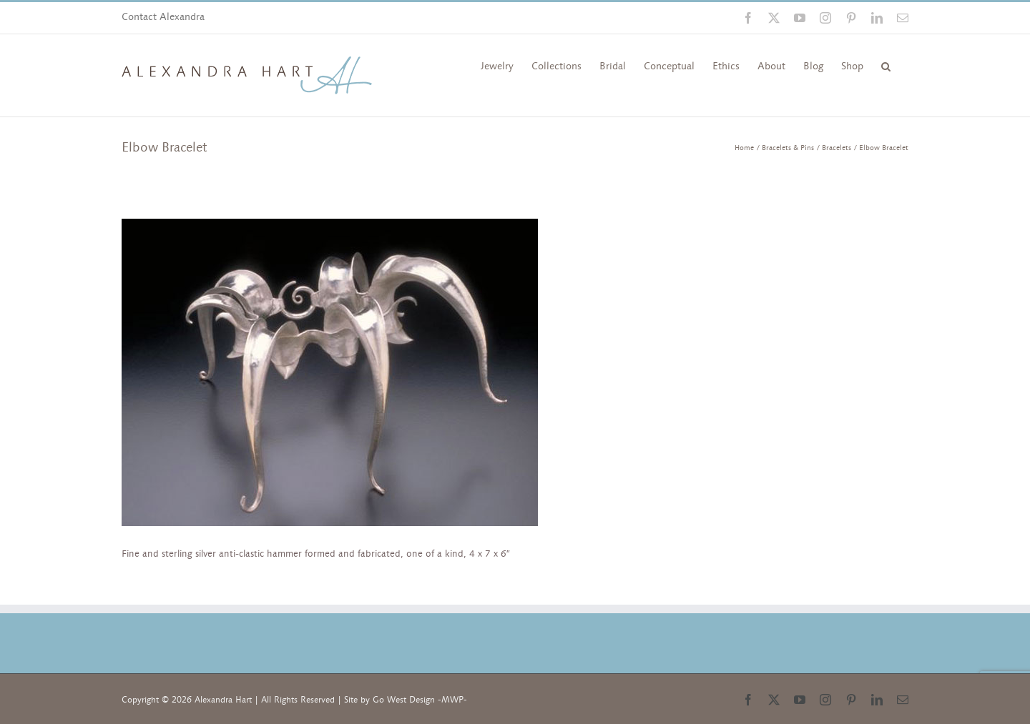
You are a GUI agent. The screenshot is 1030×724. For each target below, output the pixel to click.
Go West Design (404, 699)
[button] (886, 65)
